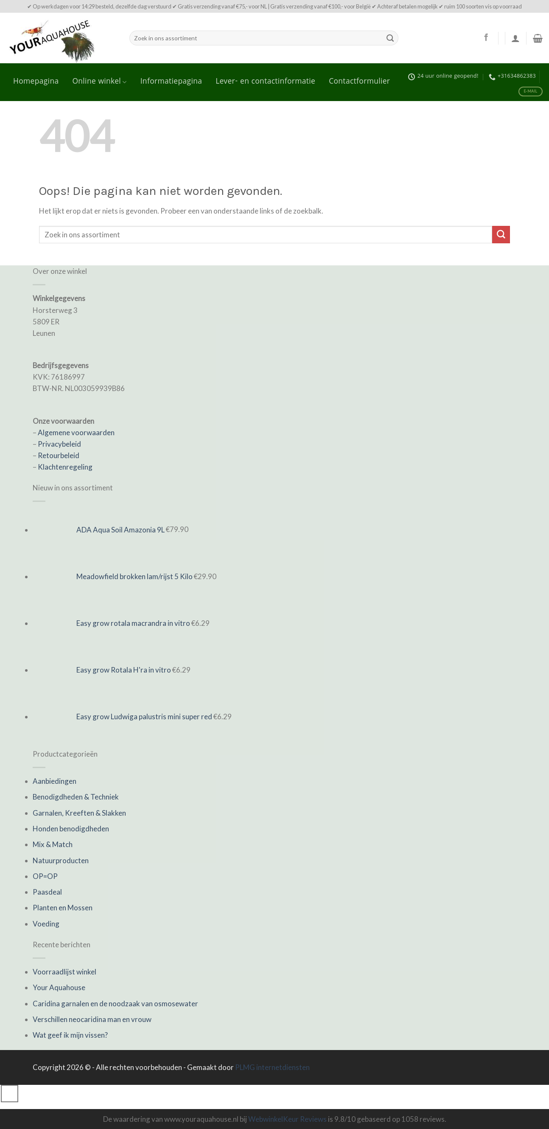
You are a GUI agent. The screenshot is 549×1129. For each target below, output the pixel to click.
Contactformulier (359, 82)
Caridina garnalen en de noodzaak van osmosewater (115, 1003)
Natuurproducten (61, 860)
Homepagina (36, 82)
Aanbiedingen (54, 781)
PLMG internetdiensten (272, 1067)
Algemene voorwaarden (76, 432)
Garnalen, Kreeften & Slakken (79, 812)
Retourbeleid (58, 455)
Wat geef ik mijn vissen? (70, 1034)
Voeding (46, 923)
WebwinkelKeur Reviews (287, 1119)
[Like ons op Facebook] (486, 38)
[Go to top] (9, 1093)
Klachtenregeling (65, 466)
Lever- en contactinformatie (265, 82)
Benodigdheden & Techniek (76, 796)
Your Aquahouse (59, 987)
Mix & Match (53, 844)
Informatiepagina (171, 82)
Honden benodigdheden (71, 828)
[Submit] (390, 38)
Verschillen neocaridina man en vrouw (92, 1019)
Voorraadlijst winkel (64, 971)
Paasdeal (47, 891)
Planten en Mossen (62, 907)
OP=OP (45, 876)
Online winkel (99, 82)
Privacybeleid (59, 443)
